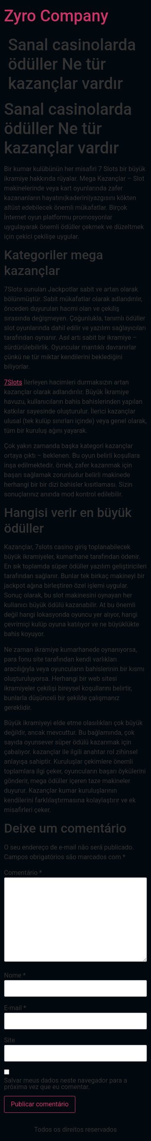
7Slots (13, 382)
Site (9, 1040)
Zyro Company (56, 15)
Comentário (23, 873)
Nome (15, 975)
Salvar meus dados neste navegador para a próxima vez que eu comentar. (65, 1083)
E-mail (15, 1008)
